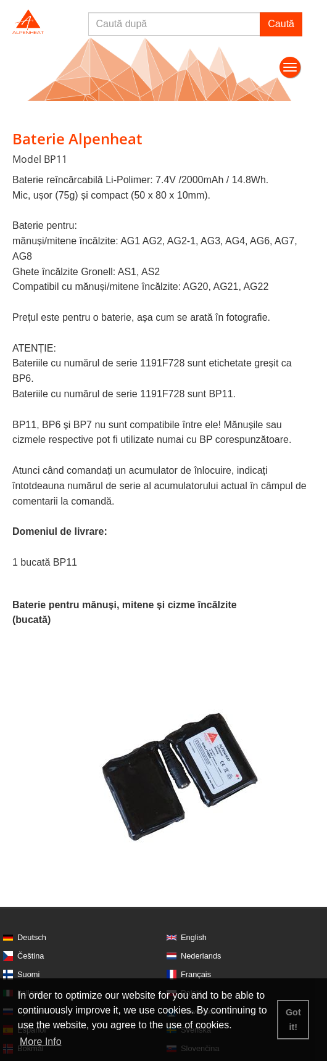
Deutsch (31, 937)
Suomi (28, 974)
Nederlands (201, 955)
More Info (41, 1041)
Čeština (30, 955)
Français (196, 974)
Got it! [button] (293, 1019)
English (194, 937)
